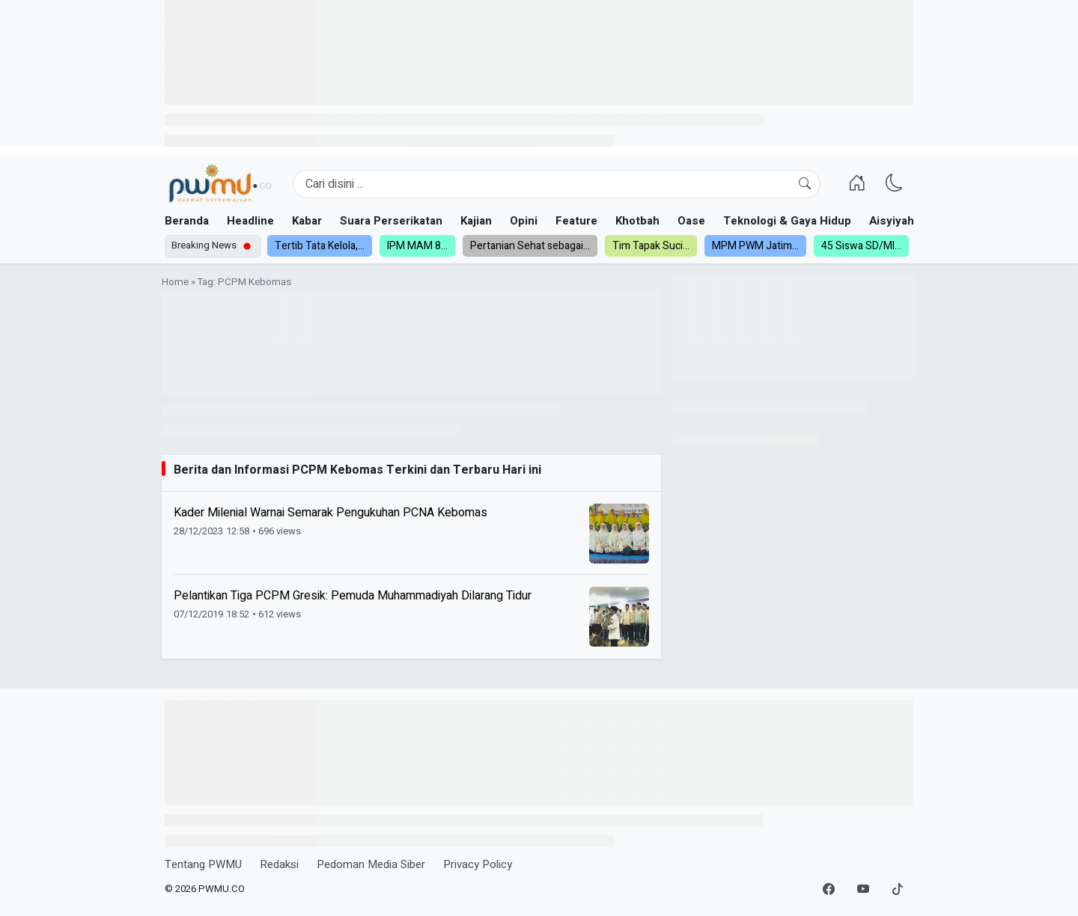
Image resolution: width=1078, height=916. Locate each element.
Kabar (307, 221)
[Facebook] (828, 890)
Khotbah (637, 221)
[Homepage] (220, 184)
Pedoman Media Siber (371, 864)
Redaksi (279, 864)
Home (175, 282)
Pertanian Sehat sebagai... (530, 246)
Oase (691, 221)
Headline (250, 221)
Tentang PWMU (203, 864)
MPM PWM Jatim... (755, 246)
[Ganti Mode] (894, 184)
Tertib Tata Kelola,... (320, 246)
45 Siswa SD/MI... (861, 246)
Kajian (476, 221)
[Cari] (804, 184)
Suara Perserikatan (391, 221)
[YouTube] (863, 890)
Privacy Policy (477, 864)
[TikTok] (897, 890)
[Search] (556, 184)
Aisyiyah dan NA (912, 221)
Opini (524, 221)
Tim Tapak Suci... (650, 246)
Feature (576, 221)
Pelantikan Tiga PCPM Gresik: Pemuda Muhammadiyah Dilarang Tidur (353, 596)
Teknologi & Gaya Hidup (787, 221)
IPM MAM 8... (417, 246)
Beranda (187, 221)
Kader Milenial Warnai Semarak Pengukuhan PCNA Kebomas (330, 513)
